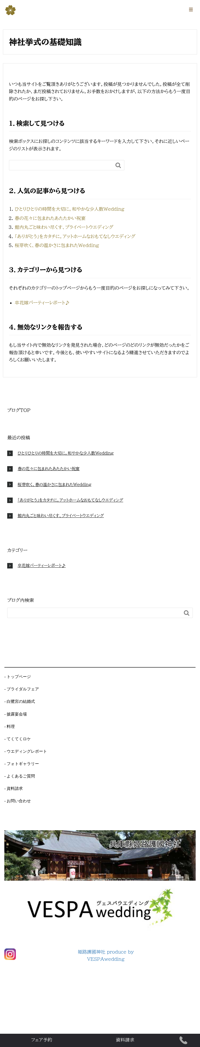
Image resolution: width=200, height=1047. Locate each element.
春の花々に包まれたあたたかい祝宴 (50, 218)
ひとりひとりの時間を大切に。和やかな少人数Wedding (69, 209)
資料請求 (125, 1039)
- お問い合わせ (17, 801)
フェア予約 (41, 1039)
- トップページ (17, 676)
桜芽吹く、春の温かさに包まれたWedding (57, 245)
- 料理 (9, 726)
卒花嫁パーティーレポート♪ (42, 302)
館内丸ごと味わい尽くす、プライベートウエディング (64, 227)
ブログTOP (18, 410)
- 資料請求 (13, 788)
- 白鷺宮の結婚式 (19, 701)
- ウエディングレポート (25, 751)
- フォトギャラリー (21, 763)
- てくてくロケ (17, 739)
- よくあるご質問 (19, 776)
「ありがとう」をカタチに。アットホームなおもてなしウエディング (75, 236)
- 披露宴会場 (15, 714)
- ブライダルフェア (21, 689)
